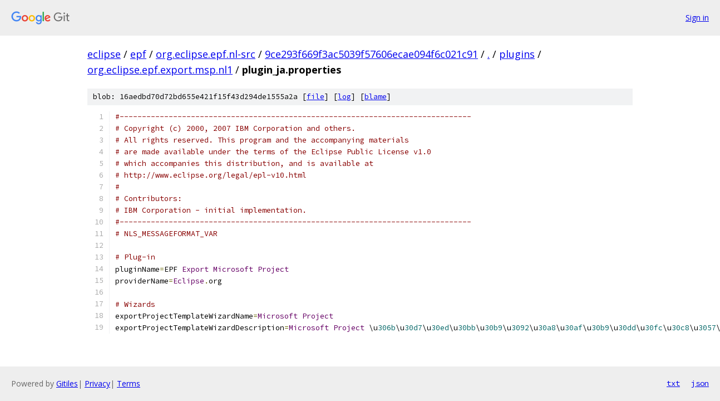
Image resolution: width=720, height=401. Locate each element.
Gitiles (67, 383)
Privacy (97, 383)
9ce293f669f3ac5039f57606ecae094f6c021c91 (371, 54)
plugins (517, 54)
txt (673, 383)
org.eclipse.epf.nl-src (205, 54)
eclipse (104, 54)
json (700, 383)
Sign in (697, 17)
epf (138, 54)
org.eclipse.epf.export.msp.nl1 (160, 69)
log (344, 96)
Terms (128, 383)
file (315, 96)
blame (375, 96)
